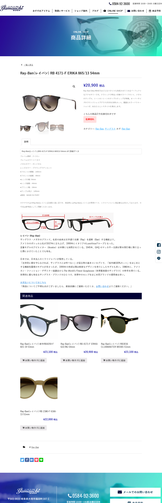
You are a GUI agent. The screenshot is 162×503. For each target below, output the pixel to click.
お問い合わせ (137, 11)
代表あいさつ (60, 465)
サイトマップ (35, 490)
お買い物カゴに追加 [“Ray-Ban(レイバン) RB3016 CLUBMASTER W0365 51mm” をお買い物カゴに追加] (97, 353)
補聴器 (33, 472)
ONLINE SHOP (115, 11)
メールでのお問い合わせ (138, 417)
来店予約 (137, 428)
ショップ (103, 457)
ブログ (95, 11)
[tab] (26, 142)
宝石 (33, 468)
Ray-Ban (99, 129)
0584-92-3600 (85, 420)
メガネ (33, 461)
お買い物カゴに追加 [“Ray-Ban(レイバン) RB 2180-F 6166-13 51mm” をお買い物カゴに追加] (129, 350)
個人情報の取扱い (19, 490)
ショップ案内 (80, 11)
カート (103, 465)
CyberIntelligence (94, 500)
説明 (26, 142)
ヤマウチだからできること (66, 461)
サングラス (110, 129)
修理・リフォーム (38, 476)
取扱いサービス (62, 11)
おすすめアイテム (41, 11)
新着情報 (9, 480)
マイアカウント (106, 468)
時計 (33, 465)
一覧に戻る (28, 65)
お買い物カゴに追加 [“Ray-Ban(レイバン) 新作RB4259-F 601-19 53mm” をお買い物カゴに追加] (35, 350)
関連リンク (4, 490)
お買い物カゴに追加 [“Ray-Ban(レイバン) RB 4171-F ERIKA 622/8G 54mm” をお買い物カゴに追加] (66, 353)
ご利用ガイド (105, 461)
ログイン (46, 490)
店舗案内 (59, 457)
